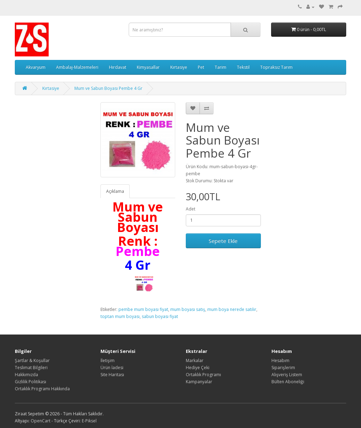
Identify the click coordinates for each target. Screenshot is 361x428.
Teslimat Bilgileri (31, 368)
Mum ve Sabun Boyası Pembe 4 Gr (108, 88)
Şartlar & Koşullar (32, 360)
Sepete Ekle (223, 240)
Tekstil (243, 67)
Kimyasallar (148, 67)
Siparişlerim (283, 368)
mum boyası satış (187, 309)
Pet (201, 67)
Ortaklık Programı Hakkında (42, 389)
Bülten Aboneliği (287, 382)
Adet (190, 209)
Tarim (220, 67)
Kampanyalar (199, 382)
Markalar (194, 360)
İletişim (107, 360)
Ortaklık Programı (203, 375)
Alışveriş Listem (286, 375)
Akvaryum (35, 67)
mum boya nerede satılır (231, 309)
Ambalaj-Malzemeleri (77, 67)
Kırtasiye (178, 67)
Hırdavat (117, 67)
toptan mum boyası (120, 316)
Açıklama (115, 191)
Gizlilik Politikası (30, 382)
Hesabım (280, 360)
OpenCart (40, 421)
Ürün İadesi (111, 368)
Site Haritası (112, 375)
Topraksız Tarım (276, 67)
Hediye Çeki (197, 368)
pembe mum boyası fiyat (143, 309)
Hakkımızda (26, 375)
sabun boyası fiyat (160, 316)
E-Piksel (89, 421)
